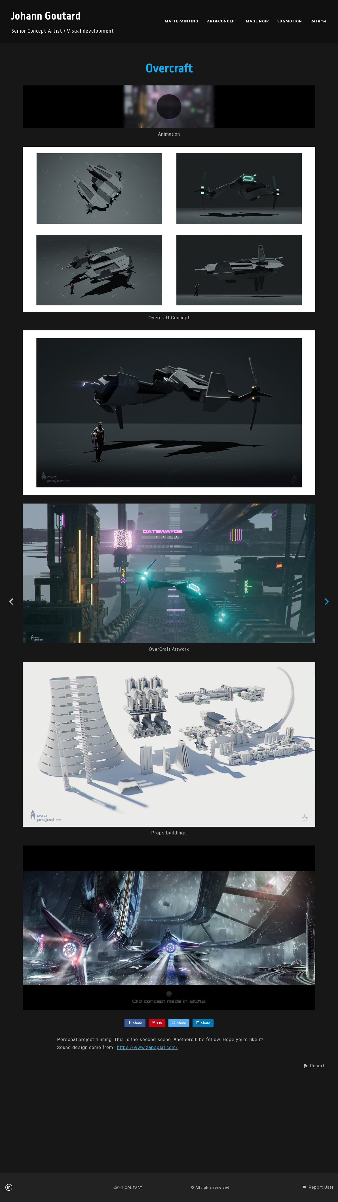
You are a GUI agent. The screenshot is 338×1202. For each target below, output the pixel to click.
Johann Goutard (46, 16)
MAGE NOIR (257, 21)
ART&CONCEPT (222, 21)
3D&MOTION (289, 21)
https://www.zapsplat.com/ (147, 1144)
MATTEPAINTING (181, 21)
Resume (318, 21)
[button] (314, 1163)
